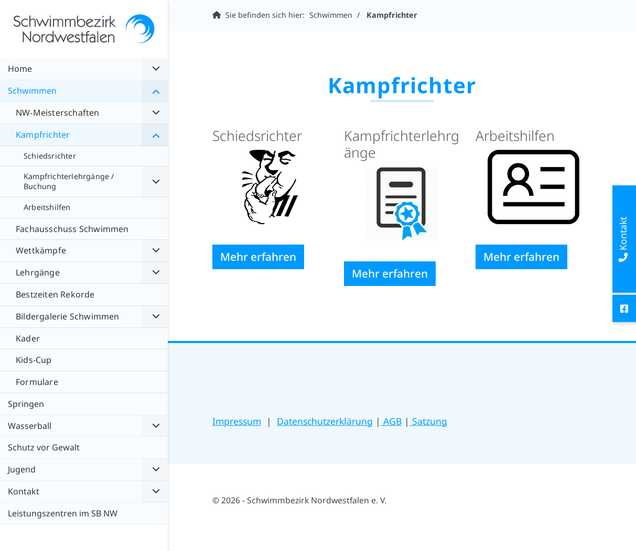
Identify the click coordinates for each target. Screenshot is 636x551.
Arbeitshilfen (47, 207)
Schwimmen (330, 15)
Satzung (428, 421)
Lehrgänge (38, 272)
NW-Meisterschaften (58, 112)
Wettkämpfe (41, 250)
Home (20, 68)
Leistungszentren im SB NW (62, 513)
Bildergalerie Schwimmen (68, 316)
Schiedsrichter (50, 156)
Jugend (22, 469)
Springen (26, 404)
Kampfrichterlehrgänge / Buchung (69, 181)
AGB (391, 421)
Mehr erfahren (258, 256)
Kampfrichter (391, 15)
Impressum (236, 421)
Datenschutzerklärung (325, 421)
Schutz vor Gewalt (44, 447)
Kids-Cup (34, 360)
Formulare (37, 382)
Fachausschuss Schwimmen (72, 229)
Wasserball (29, 426)
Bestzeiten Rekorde (55, 294)
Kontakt (23, 491)
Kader (28, 338)
